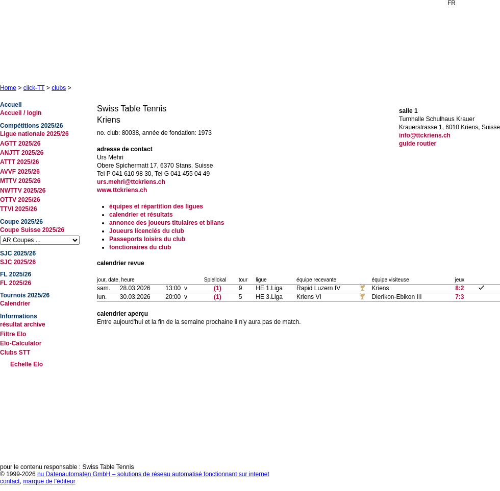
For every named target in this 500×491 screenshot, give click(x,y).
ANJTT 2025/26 (21, 152)
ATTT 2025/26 (19, 162)
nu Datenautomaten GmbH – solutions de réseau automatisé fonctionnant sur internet (153, 474)
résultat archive (22, 324)
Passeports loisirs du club (147, 239)
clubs (59, 87)
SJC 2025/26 (18, 262)
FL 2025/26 (15, 283)
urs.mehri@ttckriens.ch (131, 181)
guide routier (417, 143)
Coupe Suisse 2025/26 (32, 229)
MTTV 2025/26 (20, 180)
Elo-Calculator (20, 343)
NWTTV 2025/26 (22, 190)
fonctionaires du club (140, 247)
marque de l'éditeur (49, 481)
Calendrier (15, 303)
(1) (217, 288)
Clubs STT (15, 352)
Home (8, 87)
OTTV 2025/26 (20, 199)
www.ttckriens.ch (122, 190)
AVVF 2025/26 (20, 171)
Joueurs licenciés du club (146, 231)
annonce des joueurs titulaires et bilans (166, 222)
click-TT (34, 87)
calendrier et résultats (141, 214)
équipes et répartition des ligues (156, 206)
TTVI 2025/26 (18, 209)
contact (10, 481)
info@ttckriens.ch (425, 135)
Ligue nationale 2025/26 (34, 133)
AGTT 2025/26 (20, 143)
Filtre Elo (13, 334)
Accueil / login (20, 112)
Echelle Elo (26, 364)
